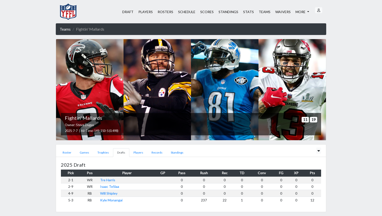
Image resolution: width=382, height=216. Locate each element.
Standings (177, 152)
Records (157, 152)
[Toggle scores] (318, 150)
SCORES (207, 12)
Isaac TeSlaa (109, 186)
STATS (248, 12)
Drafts (121, 152)
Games (84, 152)
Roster (67, 152)
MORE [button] (301, 12)
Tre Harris (107, 180)
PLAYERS (145, 12)
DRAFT (128, 12)
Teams (65, 29)
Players (138, 152)
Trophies (103, 152)
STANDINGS (228, 12)
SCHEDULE (186, 12)
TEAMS (264, 12)
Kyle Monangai (111, 200)
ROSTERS (165, 12)
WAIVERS (283, 12)
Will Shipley (108, 193)
